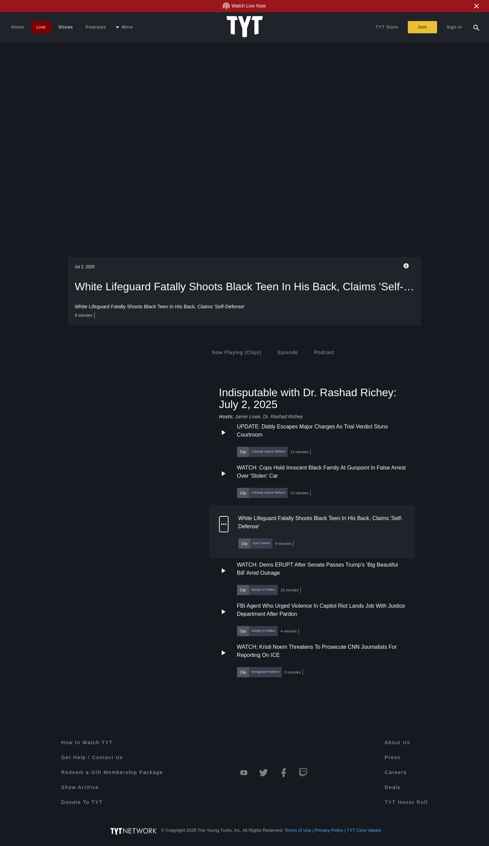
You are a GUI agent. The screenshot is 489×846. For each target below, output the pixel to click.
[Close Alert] (476, 6)
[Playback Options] (407, 266)
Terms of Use (298, 830)
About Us (397, 742)
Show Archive (80, 787)
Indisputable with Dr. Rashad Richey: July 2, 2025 (308, 398)
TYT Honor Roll (406, 802)
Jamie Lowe (247, 416)
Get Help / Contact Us (92, 757)
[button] (312, 440)
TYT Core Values (364, 830)
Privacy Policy (329, 830)
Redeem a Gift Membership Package (112, 772)
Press (393, 757)
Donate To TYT (82, 802)
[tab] (237, 352)
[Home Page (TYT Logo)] (244, 27)
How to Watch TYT (87, 742)
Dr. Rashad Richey (283, 416)
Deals (393, 787)
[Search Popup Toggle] (476, 27)
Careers (396, 772)
